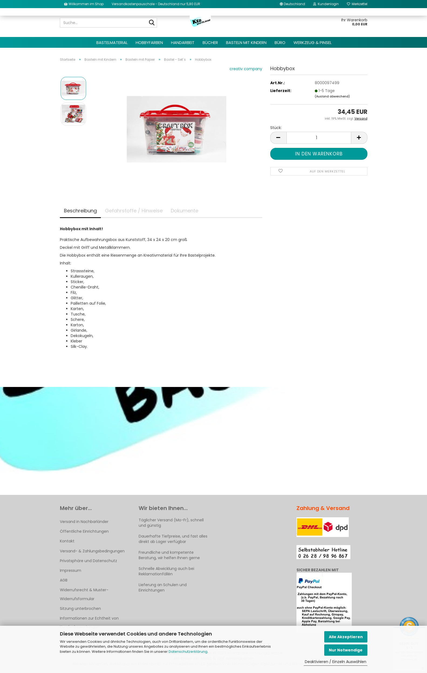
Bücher (210, 42)
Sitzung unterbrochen (80, 608)
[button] (292, 4)
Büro (280, 42)
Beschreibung (80, 210)
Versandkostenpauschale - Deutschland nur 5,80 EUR (156, 4)
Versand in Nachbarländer (84, 521)
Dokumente (184, 210)
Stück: (276, 127)
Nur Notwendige (346, 650)
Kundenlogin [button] (326, 4)
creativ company (246, 69)
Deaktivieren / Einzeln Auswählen (335, 661)
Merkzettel (357, 4)
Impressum (70, 570)
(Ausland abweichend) (332, 96)
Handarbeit (182, 42)
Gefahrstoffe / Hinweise (134, 210)
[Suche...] (152, 23)
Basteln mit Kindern (246, 42)
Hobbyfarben (149, 42)
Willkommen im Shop (84, 4)
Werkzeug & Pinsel (312, 42)
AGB (63, 580)
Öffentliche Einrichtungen (84, 531)
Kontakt (67, 541)
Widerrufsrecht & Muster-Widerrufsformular (84, 594)
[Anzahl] (318, 138)
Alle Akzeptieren (346, 637)
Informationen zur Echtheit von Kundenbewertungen (89, 623)
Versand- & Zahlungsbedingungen (92, 551)
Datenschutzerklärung (188, 651)
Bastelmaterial (112, 42)
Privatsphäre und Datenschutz (88, 560)
